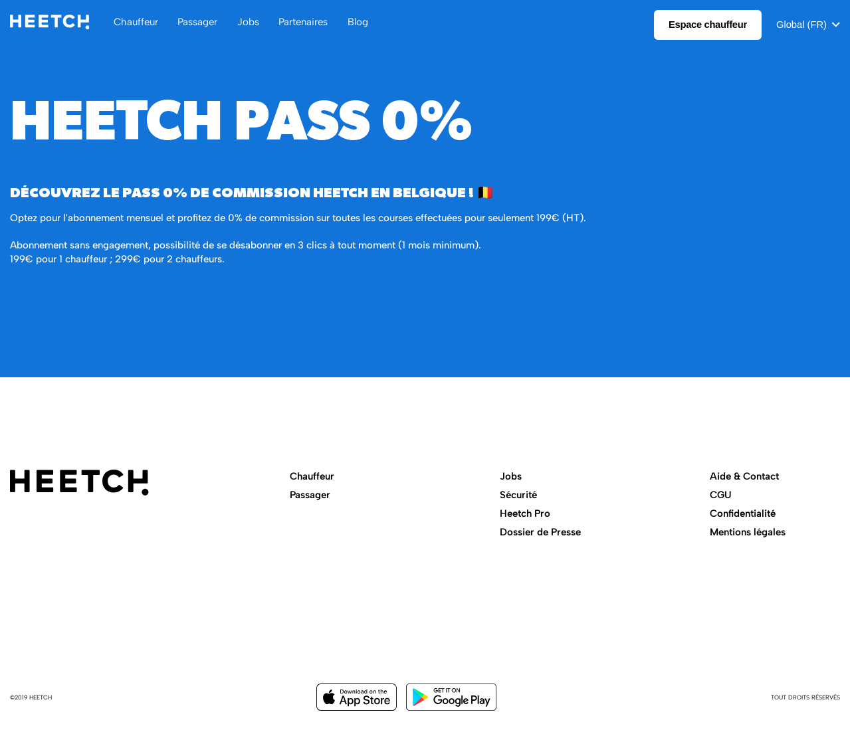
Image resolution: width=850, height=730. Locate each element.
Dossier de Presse (540, 532)
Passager (310, 495)
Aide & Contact (744, 476)
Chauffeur (312, 476)
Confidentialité (743, 513)
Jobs (511, 476)
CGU (721, 495)
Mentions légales (748, 532)
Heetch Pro (525, 513)
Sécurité (518, 495)
